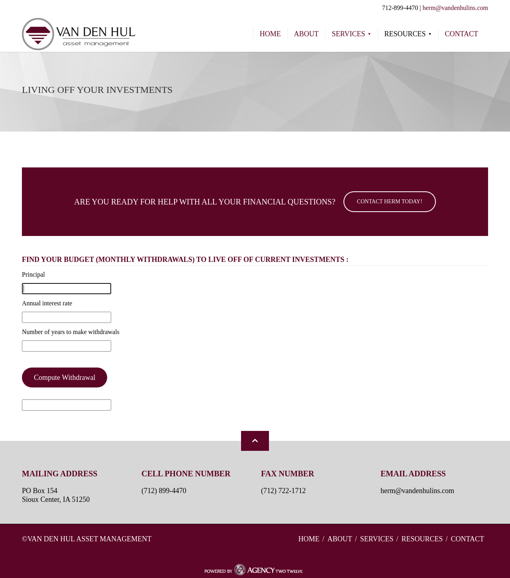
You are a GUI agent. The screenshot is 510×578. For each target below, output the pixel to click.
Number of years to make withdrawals (71, 331)
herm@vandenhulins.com (455, 7)
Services (377, 539)
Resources (422, 539)
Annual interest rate (47, 303)
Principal (33, 274)
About (340, 539)
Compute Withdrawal (64, 377)
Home (309, 539)
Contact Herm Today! (389, 201)
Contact (467, 539)
